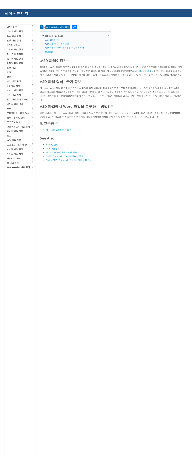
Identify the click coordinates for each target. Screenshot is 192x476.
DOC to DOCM (17, 194)
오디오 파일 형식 (20, 31)
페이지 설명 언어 (20, 103)
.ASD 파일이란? (52, 39)
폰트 (20, 76)
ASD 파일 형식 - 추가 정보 (57, 43)
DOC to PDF (15, 208)
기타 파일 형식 (20, 94)
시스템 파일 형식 (20, 149)
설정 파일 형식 (20, 140)
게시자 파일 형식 (20, 131)
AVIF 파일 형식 (53, 148)
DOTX (13, 362)
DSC (12, 366)
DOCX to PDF (16, 285)
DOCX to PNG (16, 289)
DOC (12, 185)
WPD (12, 443)
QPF (12, 425)
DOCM (13, 212)
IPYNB (13, 380)
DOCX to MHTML (18, 271)
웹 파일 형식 (20, 162)
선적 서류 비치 (16, 13)
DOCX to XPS (16, 339)
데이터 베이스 (20, 44)
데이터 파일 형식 (20, 49)
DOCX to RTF (16, 307)
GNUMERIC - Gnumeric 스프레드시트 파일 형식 (69, 160)
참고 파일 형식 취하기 (20, 99)
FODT (12, 376)
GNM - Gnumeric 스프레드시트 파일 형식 (66, 156)
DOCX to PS (15, 303)
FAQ (12, 371)
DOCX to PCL (16, 280)
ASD (12, 176)
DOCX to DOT (16, 235)
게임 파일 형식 (20, 81)
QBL (12, 421)
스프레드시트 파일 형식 (20, 144)
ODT (12, 412)
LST (12, 389)
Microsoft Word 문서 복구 (58, 129)
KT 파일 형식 (52, 144)
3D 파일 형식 (20, 26)
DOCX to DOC (16, 226)
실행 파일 (20, 67)
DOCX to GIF (16, 253)
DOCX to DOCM (17, 230)
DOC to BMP (16, 190)
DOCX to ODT (16, 276)
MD (12, 403)
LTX (12, 394)
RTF (12, 434)
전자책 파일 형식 (20, 58)
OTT (12, 416)
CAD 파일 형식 (20, 35)
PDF (20, 108)
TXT (12, 439)
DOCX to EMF (16, 244)
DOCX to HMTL (17, 258)
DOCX (13, 217)
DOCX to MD (16, 267)
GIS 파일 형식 (20, 85)
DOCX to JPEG (16, 262)
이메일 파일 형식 (20, 63)
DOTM (13, 357)
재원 (20, 72)
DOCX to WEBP (17, 330)
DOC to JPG (15, 203)
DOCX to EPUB (17, 249)
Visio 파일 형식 (20, 158)
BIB (11, 180)
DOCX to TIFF (16, 321)
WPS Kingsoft (16, 453)
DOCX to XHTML (18, 335)
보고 (20, 135)
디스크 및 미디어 (20, 54)
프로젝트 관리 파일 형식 (20, 126)
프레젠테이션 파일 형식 (20, 113)
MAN (12, 398)
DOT (12, 353)
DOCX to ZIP (16, 344)
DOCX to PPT (16, 294)
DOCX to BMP (16, 221)
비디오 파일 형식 (20, 153)
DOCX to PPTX (17, 298)
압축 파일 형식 (20, 40)
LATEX (13, 384)
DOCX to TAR (16, 317)
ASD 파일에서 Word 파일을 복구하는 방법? (65, 47)
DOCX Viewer (16, 348)
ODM (12, 407)
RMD (12, 430)
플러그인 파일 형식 (20, 117)
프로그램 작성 (20, 121)
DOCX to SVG (16, 312)
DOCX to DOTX (17, 239)
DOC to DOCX (16, 199)
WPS (12, 448)
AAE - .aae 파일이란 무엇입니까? (61, 152)
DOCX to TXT (16, 326)
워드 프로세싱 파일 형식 (20, 167)
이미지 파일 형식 (20, 90)
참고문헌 (49, 51)
